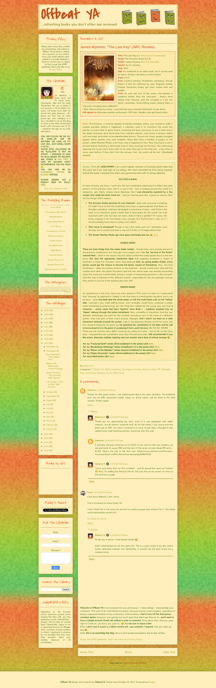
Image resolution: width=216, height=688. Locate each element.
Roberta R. (100, 417)
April (48, 416)
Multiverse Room (55, 236)
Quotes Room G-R (55, 264)
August (49, 400)
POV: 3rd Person (88, 372)
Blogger (151, 681)
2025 (46, 310)
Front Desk (56, 207)
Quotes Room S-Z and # (56, 269)
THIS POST (63, 159)
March (49, 420)
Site (144, 61)
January (49, 429)
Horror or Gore (149, 369)
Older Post (169, 652)
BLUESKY (45, 174)
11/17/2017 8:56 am (119, 463)
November (51, 350)
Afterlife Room (55, 216)
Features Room (56, 255)
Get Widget (67, 292)
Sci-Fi (109, 372)
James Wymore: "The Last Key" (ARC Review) (53, 375)
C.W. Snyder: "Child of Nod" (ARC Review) (54, 384)
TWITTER (60, 172)
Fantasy (137, 369)
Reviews (101, 372)
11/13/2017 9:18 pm (119, 535)
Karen (90, 492)
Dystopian (127, 369)
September (51, 396)
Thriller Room (56, 240)
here (151, 343)
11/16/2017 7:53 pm (114, 440)
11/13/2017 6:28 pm (103, 492)
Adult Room (55, 250)
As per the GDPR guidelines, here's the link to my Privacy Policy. (111, 639)
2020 (46, 331)
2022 (46, 322)
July (48, 404)
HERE (43, 185)
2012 (46, 450)
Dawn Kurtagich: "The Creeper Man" (53, 357)
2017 (46, 343)
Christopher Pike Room (55, 212)
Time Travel (118, 372)
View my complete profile (55, 188)
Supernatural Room (55, 221)
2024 (46, 314)
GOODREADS (46, 172)
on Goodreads (157, 55)
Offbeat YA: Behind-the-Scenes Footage (54, 366)
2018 (46, 339)
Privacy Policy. (55, 69)
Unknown (91, 390)
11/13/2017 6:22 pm (106, 390)
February (50, 424)
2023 (46, 318)
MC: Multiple (164, 369)
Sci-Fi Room (55, 226)
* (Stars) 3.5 (98, 369)
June (48, 408)
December (51, 346)
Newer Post (86, 652)
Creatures (116, 369)
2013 (46, 446)
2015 (46, 438)
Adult (107, 369)
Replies (94, 411)
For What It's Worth (96, 518)
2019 (46, 335)
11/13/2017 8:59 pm (119, 417)
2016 (46, 434)
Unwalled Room (56, 245)
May (48, 412)
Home (128, 652)
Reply (90, 405)
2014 (46, 442)
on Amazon (143, 55)
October (50, 392)
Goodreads (152, 61)
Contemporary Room (55, 231)
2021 (46, 326)
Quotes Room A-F (56, 259)
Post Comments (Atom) (134, 662)
